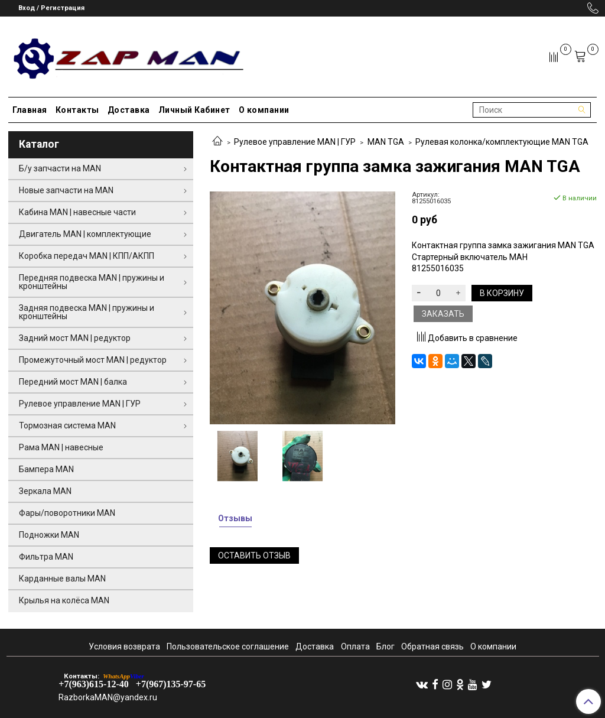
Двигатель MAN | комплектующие (85, 234)
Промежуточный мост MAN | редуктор (93, 360)
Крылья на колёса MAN (64, 600)
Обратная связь (432, 646)
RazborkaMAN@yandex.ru (107, 697)
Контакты (77, 110)
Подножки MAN (49, 535)
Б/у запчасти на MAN (60, 168)
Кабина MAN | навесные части (77, 212)
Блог (385, 646)
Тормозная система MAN (67, 425)
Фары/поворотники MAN (67, 513)
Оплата (355, 646)
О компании (264, 110)
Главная (29, 110)
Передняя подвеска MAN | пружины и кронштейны (91, 282)
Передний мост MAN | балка (73, 381)
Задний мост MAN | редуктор (75, 338)
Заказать (443, 314)
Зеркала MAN (45, 491)
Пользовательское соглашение (228, 646)
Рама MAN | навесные (61, 447)
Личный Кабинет (194, 110)
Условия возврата (124, 646)
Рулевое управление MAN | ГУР (295, 142)
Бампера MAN (46, 469)
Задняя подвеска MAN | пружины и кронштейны (86, 312)
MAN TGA (385, 142)
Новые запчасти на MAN (66, 190)
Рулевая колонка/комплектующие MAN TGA (501, 142)
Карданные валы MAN (62, 578)
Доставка (129, 110)
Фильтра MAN (46, 556)
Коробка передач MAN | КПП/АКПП (86, 256)
